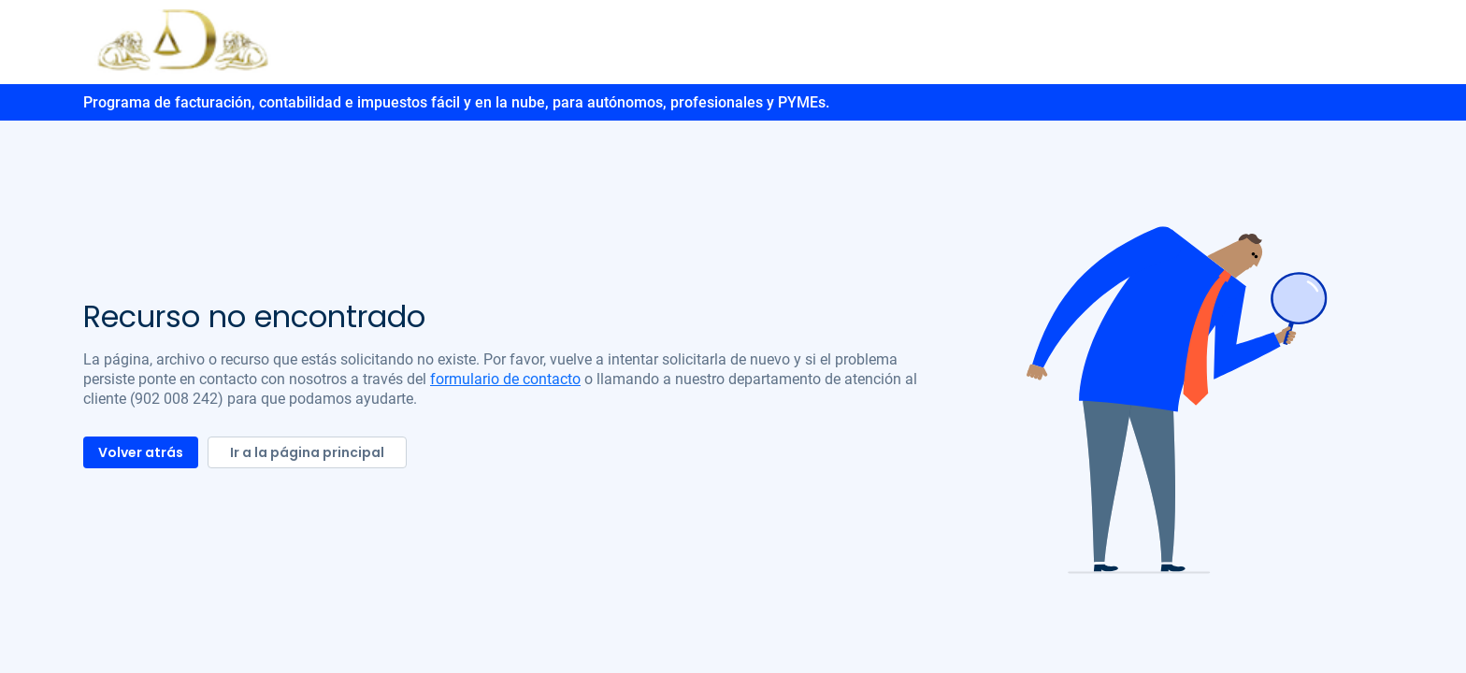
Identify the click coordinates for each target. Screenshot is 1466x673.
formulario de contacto (505, 379)
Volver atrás (140, 452)
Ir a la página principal (307, 452)
